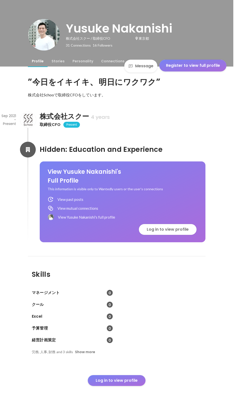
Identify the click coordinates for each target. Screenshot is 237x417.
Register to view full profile (193, 65)
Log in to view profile (168, 229)
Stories (58, 61)
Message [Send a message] (140, 66)
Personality (83, 61)
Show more (85, 351)
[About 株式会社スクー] (28, 120)
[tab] (38, 61)
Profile (38, 61)
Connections (113, 61)
